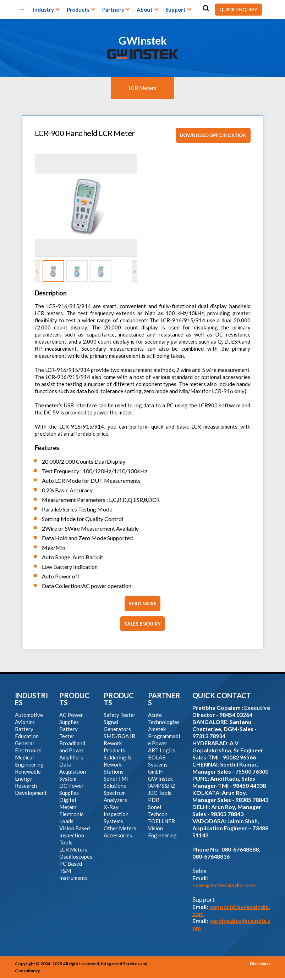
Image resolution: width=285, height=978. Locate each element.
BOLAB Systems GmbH (158, 764)
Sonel (154, 807)
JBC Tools (159, 793)
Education (27, 736)
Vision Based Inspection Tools (74, 835)
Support (175, 9)
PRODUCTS (74, 699)
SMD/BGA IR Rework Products (119, 743)
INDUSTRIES (31, 699)
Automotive (29, 715)
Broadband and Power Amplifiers (72, 750)
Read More (141, 604)
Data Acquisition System (72, 771)
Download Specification (211, 135)
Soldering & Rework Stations (117, 764)
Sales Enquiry (140, 624)
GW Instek (160, 778)
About (145, 9)
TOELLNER (161, 821)
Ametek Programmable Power (164, 736)
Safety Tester (120, 715)
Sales (199, 871)
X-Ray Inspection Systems (116, 814)
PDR (153, 800)
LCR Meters (142, 88)
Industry (43, 9)
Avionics (25, 722)
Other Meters (120, 828)
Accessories (118, 835)
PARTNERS (164, 699)
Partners (113, 9)
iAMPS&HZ (161, 785)
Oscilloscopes (75, 856)
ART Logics (161, 750)
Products (78, 9)
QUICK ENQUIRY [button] (236, 9)
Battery (24, 729)
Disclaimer (260, 963)
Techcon (158, 814)
